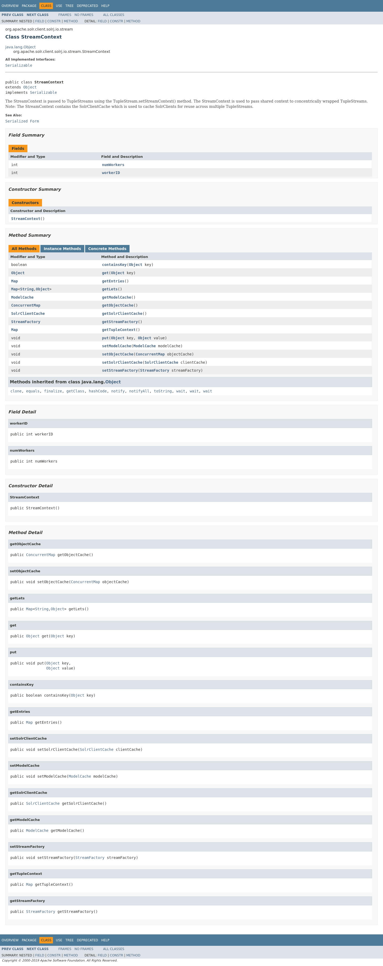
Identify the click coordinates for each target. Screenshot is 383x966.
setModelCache (116, 346)
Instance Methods (62, 249)
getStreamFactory (120, 322)
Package (29, 6)
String (27, 289)
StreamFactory (25, 322)
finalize (53, 391)
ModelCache (22, 297)
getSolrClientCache (122, 313)
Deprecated (87, 6)
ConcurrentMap (25, 305)
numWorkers (113, 165)
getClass (75, 391)
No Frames (83, 15)
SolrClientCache (28, 313)
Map (14, 281)
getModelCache (116, 297)
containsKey (114, 264)
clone (16, 391)
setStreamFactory (120, 370)
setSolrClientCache (122, 362)
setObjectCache (118, 354)
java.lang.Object (20, 47)
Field (39, 21)
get (105, 273)
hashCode (98, 391)
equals (33, 391)
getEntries (113, 281)
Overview (10, 6)
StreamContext (25, 219)
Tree (69, 6)
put (105, 338)
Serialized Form (22, 121)
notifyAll (139, 391)
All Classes (113, 15)
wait (180, 391)
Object (30, 87)
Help (105, 6)
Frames (65, 15)
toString (163, 391)
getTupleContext (119, 330)
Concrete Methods (107, 249)
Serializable (18, 65)
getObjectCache (118, 305)
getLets (110, 289)
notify (118, 391)
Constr (54, 21)
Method (71, 21)
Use (59, 6)
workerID (111, 173)
